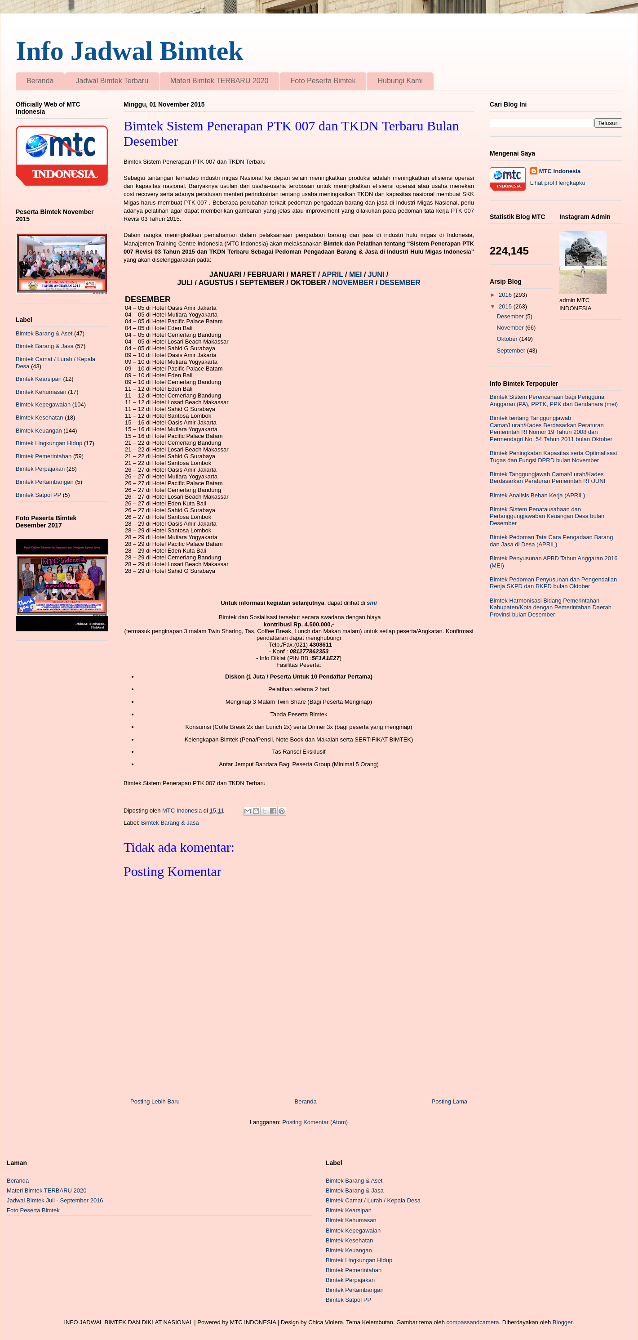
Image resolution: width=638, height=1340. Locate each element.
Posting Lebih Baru (155, 1101)
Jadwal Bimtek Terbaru (112, 81)
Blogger (562, 1322)
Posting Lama (450, 1101)
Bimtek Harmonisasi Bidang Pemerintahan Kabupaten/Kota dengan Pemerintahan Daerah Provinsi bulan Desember (550, 607)
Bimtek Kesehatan (39, 417)
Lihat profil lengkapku (557, 182)
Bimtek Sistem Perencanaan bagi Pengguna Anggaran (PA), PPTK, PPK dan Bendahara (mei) (554, 400)
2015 (506, 306)
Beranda (40, 81)
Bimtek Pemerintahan (43, 456)
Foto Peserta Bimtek (323, 81)
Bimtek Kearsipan (39, 378)
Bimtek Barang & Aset (44, 333)
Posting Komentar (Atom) (315, 1122)
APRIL (333, 274)
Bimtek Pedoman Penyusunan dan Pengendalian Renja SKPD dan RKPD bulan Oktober (553, 583)
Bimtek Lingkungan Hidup (49, 443)
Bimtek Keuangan (39, 430)
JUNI (377, 274)
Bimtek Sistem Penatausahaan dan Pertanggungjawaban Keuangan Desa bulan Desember (547, 516)
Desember (511, 316)
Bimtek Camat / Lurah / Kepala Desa (373, 1200)
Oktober (508, 338)
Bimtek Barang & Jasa (170, 822)
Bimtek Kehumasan (41, 392)
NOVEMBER (352, 282)
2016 (506, 294)
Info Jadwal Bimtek (130, 51)
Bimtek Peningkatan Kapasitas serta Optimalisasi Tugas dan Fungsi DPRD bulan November (553, 457)
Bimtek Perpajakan (40, 468)
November (511, 327)
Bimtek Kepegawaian (43, 404)
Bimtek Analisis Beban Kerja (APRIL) (537, 495)
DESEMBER (400, 282)
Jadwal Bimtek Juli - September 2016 (55, 1200)
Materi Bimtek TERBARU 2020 (219, 81)
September (512, 350)
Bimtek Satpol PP (38, 494)
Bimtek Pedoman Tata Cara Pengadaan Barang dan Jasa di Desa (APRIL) (551, 541)
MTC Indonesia (559, 171)
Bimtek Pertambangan (45, 481)
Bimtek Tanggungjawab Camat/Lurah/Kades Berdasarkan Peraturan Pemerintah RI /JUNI (547, 478)
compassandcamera (473, 1322)
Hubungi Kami (400, 81)
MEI (356, 274)
